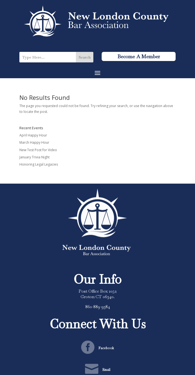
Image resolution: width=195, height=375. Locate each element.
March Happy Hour (34, 142)
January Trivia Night (34, 157)
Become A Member (138, 56)
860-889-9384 (97, 306)
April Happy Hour (33, 135)
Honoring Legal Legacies (38, 164)
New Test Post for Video (38, 150)
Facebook (106, 348)
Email (106, 370)
